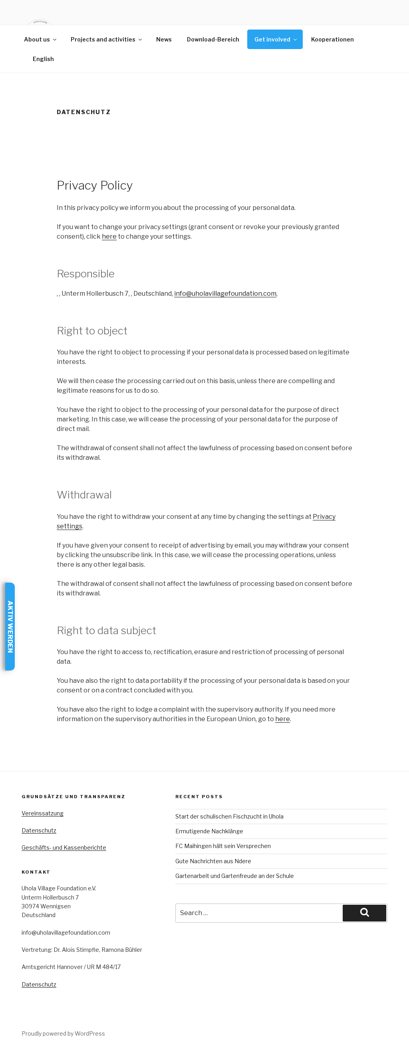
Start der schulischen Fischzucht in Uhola (229, 816)
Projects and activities (107, 39)
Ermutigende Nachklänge (209, 831)
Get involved (276, 39)
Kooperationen (332, 39)
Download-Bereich (213, 39)
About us (41, 39)
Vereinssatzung (43, 813)
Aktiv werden (10, 626)
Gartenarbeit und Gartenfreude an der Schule (234, 875)
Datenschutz (39, 830)
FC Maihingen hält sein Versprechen (223, 845)
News (164, 39)
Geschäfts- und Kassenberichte (64, 847)
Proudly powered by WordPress (63, 1033)
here (109, 236)
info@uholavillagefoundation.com (225, 293)
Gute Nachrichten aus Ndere (213, 861)
